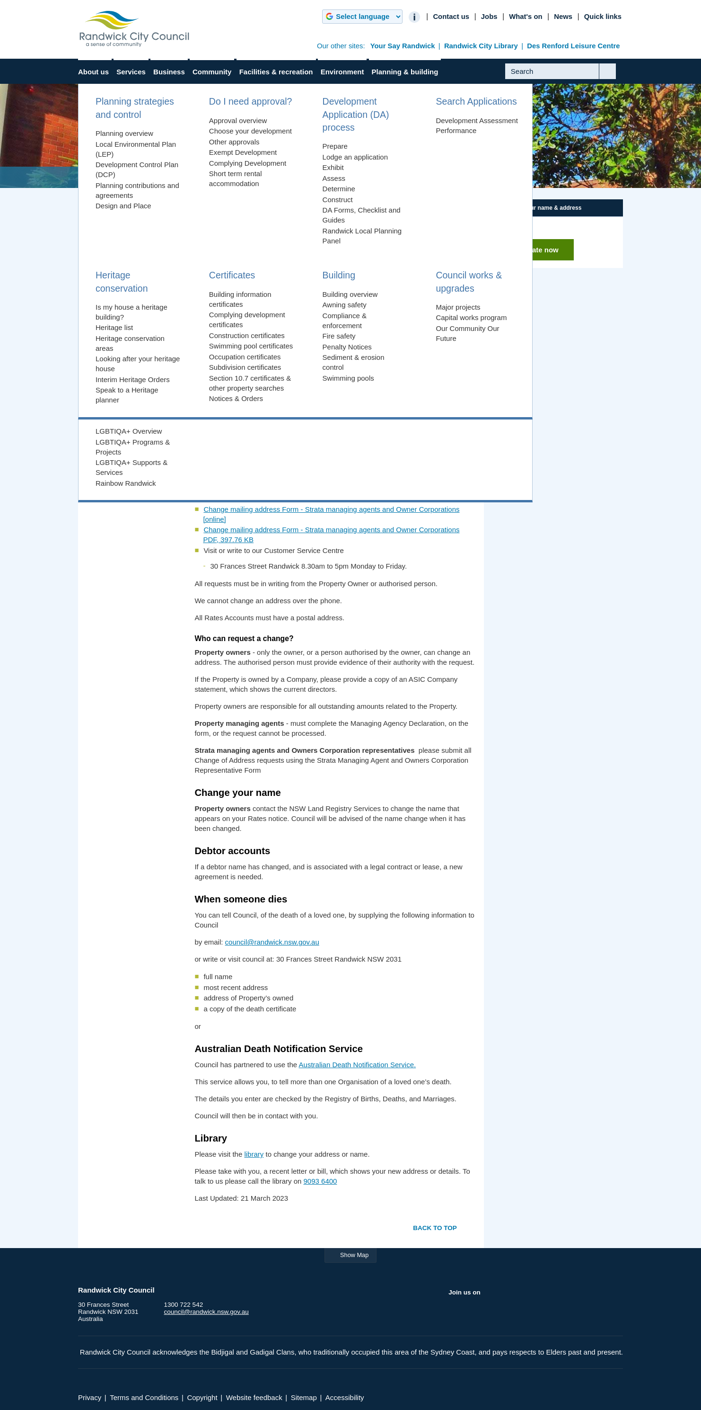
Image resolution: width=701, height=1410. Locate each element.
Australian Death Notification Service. (357, 1065)
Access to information (128, 352)
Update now (538, 250)
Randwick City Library (481, 46)
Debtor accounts (229, 315)
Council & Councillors (119, 227)
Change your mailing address (127, 371)
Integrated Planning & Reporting (134, 248)
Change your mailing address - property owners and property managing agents (327, 283)
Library (214, 347)
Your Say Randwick (402, 46)
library (253, 1154)
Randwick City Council (134, 29)
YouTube (493, 1312)
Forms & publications (119, 269)
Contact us (451, 16)
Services (131, 72)
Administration (189, 177)
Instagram (512, 1312)
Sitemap (304, 1397)
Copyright (111, 449)
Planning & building (405, 72)
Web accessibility (122, 405)
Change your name (233, 305)
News (563, 16)
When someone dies (235, 326)
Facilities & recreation (276, 72)
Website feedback (254, 1397)
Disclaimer (113, 419)
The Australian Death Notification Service (268, 336)
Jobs (489, 16)
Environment (342, 72)
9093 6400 (320, 1181)
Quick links (603, 16)
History (99, 310)
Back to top (435, 1228)
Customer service (123, 390)
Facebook (456, 1312)
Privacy (108, 434)
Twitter (475, 1312)
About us (93, 72)
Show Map (354, 1254)
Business (169, 72)
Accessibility (344, 1397)
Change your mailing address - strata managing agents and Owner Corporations (329, 294)
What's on (525, 16)
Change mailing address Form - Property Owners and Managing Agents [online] (328, 424)
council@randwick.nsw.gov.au (272, 942)
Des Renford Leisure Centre (573, 46)
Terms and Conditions (144, 1397)
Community (212, 72)
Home (97, 177)
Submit (614, 78)
